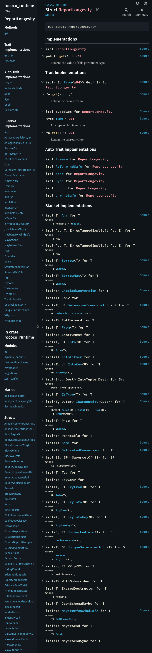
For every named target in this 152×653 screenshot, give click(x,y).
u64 (78, 56)
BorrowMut (71, 275)
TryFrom (75, 487)
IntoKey (75, 364)
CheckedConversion (79, 290)
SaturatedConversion (81, 450)
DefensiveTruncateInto (89, 305)
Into (72, 342)
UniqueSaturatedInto (87, 547)
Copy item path (98, 10)
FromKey (61, 372)
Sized (75, 223)
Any (65, 215)
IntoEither (72, 357)
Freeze (62, 159)
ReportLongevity (71, 49)
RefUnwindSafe (69, 166)
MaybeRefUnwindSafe (80, 611)
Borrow (68, 260)
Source (50, 15)
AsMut (81, 410)
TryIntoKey (78, 517)
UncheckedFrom (65, 540)
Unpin (61, 188)
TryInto (75, 502)
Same (66, 443)
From (68, 82)
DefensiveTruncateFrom (71, 313)
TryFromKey (63, 525)
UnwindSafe (66, 195)
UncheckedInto (81, 532)
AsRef (65, 410)
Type (59, 118)
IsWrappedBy (87, 401)
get (62, 56)
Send (60, 174)
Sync (60, 181)
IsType (68, 394)
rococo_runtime (56, 4)
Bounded (61, 555)
